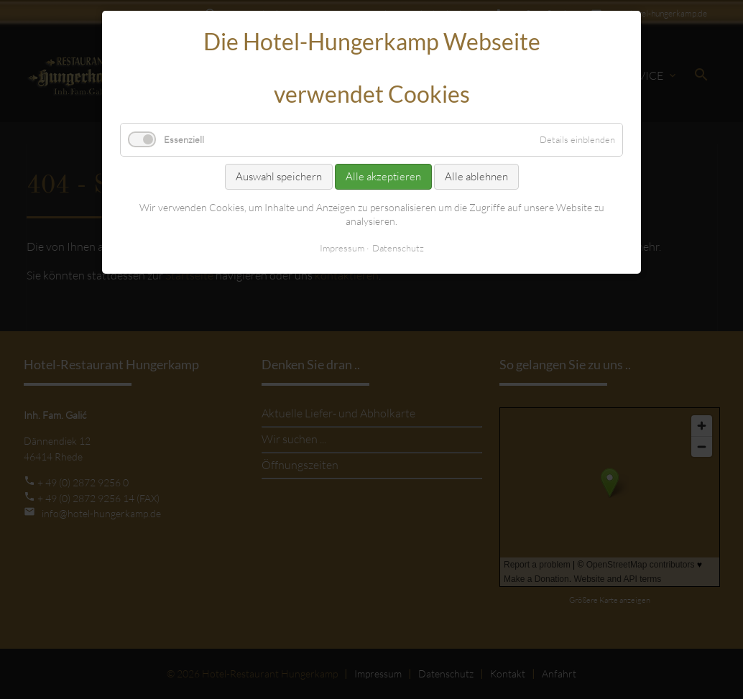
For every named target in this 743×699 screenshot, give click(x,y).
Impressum (342, 248)
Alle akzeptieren (383, 176)
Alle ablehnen (476, 176)
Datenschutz (398, 248)
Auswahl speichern (279, 176)
